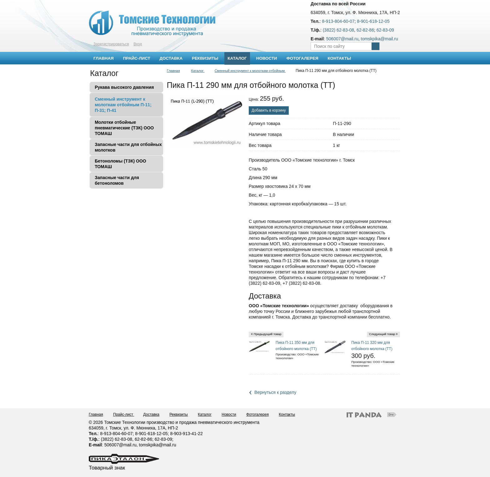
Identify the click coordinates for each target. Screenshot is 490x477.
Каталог (237, 58)
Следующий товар (382, 334)
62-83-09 (385, 30)
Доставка (151, 414)
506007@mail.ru (342, 38)
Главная (173, 71)
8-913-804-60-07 (338, 21)
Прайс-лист (123, 414)
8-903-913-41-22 (186, 433)
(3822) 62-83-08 (338, 30)
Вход (137, 44)
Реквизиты (178, 414)
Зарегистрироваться (111, 44)
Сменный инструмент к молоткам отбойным (250, 71)
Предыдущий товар (268, 334)
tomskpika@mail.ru (379, 38)
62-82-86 (365, 30)
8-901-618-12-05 (373, 21)
